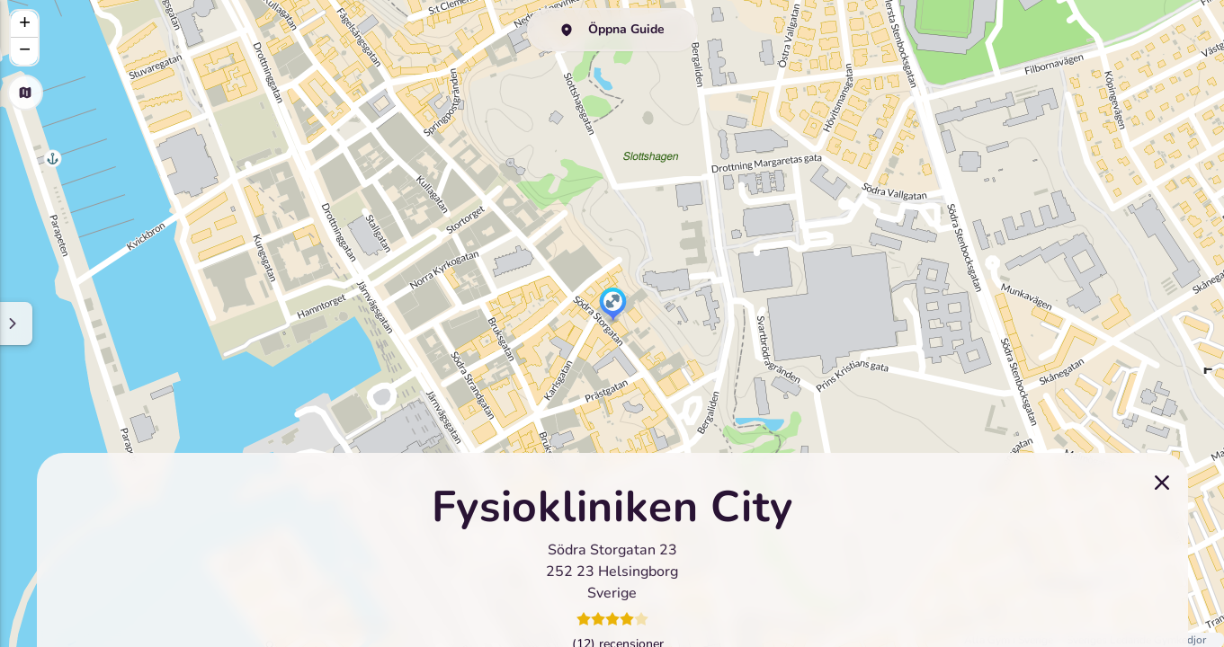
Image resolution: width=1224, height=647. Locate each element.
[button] (613, 306)
